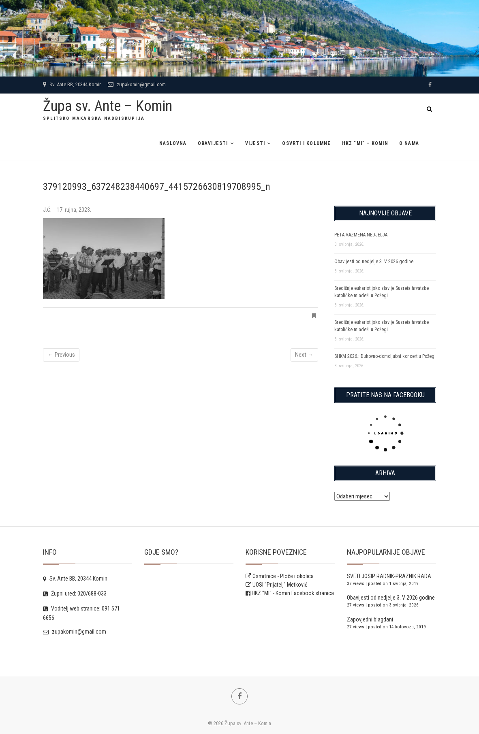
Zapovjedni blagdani (370, 619)
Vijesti (255, 143)
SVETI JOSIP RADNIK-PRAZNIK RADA (389, 576)
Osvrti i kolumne (306, 143)
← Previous (61, 354)
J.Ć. (48, 209)
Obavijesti (213, 143)
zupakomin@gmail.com (137, 84)
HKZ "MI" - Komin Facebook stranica (293, 593)
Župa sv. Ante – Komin (107, 106)
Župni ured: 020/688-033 (75, 593)
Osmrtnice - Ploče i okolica (280, 576)
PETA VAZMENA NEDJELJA (360, 235)
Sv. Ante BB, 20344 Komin (72, 84)
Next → (304, 354)
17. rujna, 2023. (74, 209)
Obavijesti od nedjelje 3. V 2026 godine (373, 261)
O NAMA (409, 143)
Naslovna (173, 143)
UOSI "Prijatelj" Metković (276, 584)
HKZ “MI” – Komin (365, 143)
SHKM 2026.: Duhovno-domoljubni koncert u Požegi (385, 356)
